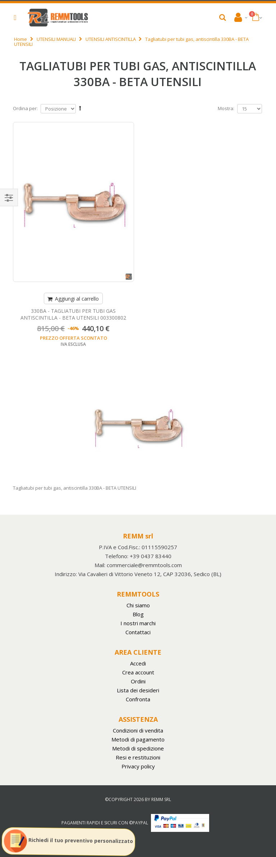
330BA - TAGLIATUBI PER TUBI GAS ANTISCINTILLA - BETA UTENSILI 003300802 (73, 314)
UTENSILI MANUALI (56, 39)
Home (20, 39)
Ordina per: (25, 108)
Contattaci (138, 632)
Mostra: (226, 108)
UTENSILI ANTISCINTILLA (111, 39)
